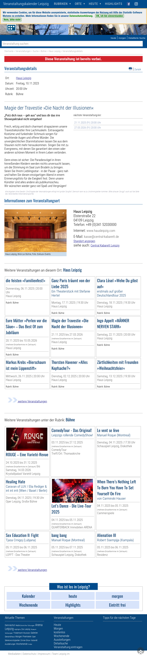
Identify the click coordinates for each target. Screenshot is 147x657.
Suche (36, 51)
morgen (122, 38)
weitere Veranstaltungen (27, 401)
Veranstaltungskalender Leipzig (26, 4)
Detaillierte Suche (136, 38)
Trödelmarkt (18, 633)
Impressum (44, 653)
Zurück (137, 69)
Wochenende (21, 644)
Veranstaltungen (23, 51)
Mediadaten (14, 653)
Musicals (26, 633)
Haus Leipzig (54, 51)
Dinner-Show (25, 640)
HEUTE (93, 4)
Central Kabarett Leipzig (105, 245)
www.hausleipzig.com (101, 231)
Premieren (27, 636)
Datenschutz (29, 653)
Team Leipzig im (61, 653)
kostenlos (59, 632)
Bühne (44, 51)
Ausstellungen (10, 644)
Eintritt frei (23, 625)
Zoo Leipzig (25, 629)
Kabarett (34, 640)
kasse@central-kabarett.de (101, 237)
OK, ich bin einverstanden (109, 15)
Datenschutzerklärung (80, 15)
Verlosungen (9, 633)
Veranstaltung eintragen (68, 647)
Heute (18, 625)
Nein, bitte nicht (12, 19)
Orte (78, 4)
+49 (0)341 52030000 (101, 224)
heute (113, 38)
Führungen (31, 625)
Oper (34, 637)
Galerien (34, 632)
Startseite (8, 51)
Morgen (18, 636)
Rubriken (61, 4)
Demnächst (10, 625)
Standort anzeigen (84, 241)
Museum (33, 629)
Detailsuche (61, 643)
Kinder (30, 644)
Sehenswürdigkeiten (12, 640)
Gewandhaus (10, 637)
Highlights (113, 4)
